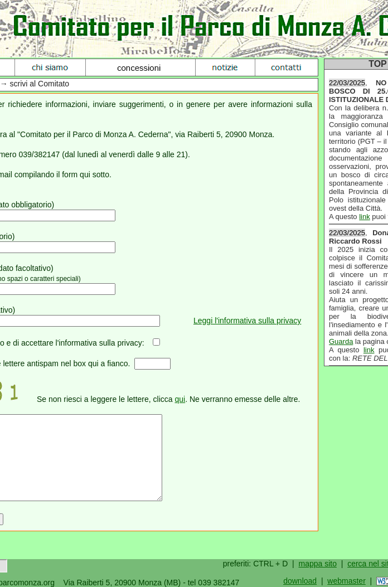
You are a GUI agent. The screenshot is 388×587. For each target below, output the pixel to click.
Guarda (341, 341)
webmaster (346, 580)
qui (179, 399)
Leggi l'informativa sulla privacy (247, 320)
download (300, 580)
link (364, 216)
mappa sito (317, 563)
